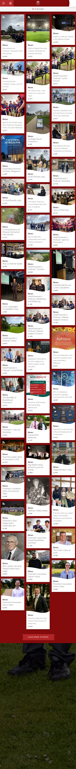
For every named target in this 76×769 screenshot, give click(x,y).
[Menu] (3, 3)
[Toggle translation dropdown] (10, 3)
